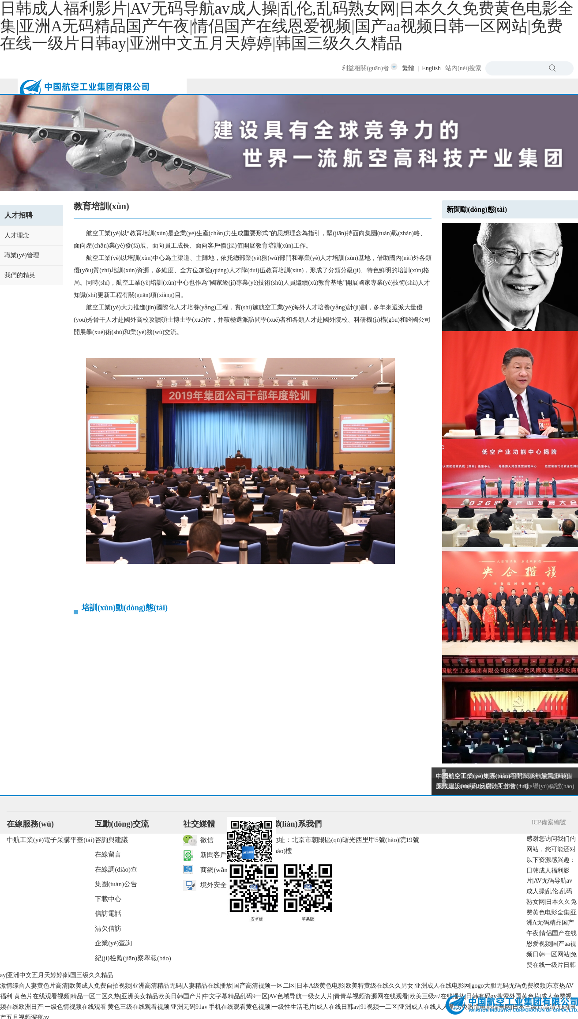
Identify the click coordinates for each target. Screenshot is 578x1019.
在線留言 (108, 854)
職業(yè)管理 (21, 255)
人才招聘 (18, 215)
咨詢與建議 (111, 839)
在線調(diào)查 (116, 869)
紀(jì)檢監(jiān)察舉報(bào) (133, 958)
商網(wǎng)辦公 (223, 869)
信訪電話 (108, 913)
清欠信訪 (108, 928)
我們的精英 (19, 275)
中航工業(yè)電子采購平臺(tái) (50, 839)
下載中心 (108, 898)
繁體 (408, 68)
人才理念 (16, 235)
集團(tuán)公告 (116, 883)
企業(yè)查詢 (113, 943)
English (431, 68)
